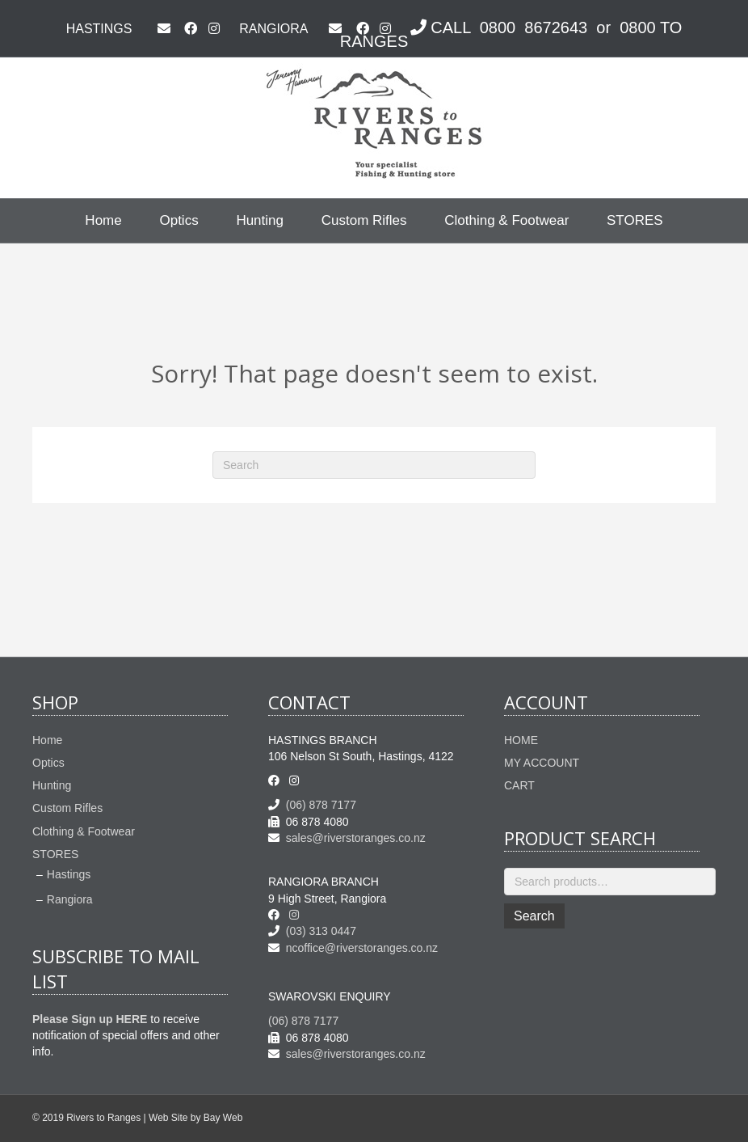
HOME (521, 740)
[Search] (374, 465)
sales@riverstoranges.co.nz (347, 837)
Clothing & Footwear (506, 220)
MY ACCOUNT (541, 762)
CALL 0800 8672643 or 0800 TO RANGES (511, 34)
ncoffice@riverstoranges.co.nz (353, 947)
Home (103, 220)
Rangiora (70, 899)
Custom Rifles (364, 220)
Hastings (68, 874)
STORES (635, 220)
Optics (178, 220)
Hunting (260, 220)
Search (534, 916)
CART (519, 785)
